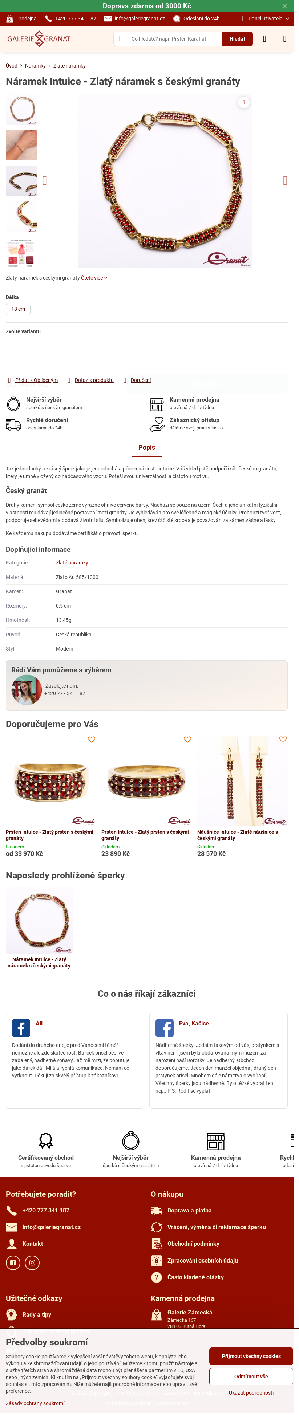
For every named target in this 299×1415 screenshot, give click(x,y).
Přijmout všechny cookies (251, 1356)
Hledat (237, 39)
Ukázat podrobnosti (251, 1393)
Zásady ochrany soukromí (35, 1403)
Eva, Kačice (194, 1023)
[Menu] (285, 39)
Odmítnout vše (251, 1376)
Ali (39, 1023)
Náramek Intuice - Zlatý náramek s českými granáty (39, 963)
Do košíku (207, 355)
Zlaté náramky (72, 563)
